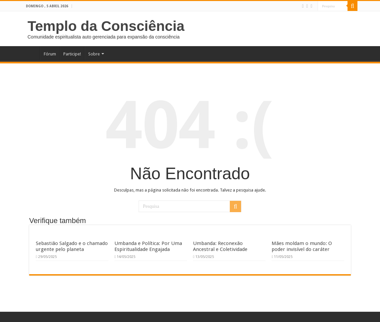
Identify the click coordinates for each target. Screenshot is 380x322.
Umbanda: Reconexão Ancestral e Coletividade (220, 246)
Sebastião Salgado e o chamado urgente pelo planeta (72, 246)
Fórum (50, 53)
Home (31, 53)
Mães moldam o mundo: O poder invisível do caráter (302, 246)
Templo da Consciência (106, 26)
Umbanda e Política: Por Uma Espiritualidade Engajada (148, 246)
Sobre (94, 53)
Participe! (72, 53)
